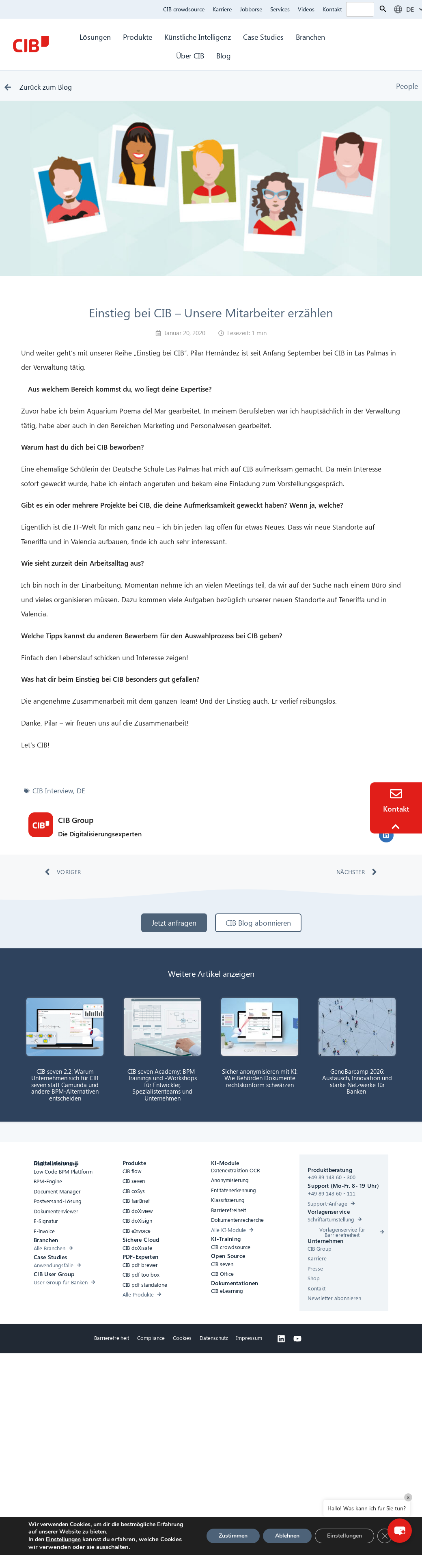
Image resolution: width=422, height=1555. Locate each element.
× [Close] (408, 1497)
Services (280, 9)
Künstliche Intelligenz (197, 37)
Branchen (311, 37)
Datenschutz (214, 1337)
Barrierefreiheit (111, 1337)
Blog (223, 55)
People (407, 86)
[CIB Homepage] (31, 44)
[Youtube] (297, 1339)
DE (81, 790)
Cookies (182, 1337)
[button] (386, 835)
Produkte (137, 37)
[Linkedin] (281, 1339)
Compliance (151, 1337)
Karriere (222, 9)
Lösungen (95, 37)
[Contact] (396, 794)
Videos (306, 9)
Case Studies (263, 37)
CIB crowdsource (184, 9)
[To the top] (397, 826)
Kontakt (332, 9)
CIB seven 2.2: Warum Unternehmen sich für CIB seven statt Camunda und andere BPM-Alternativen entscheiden (65, 1084)
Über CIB (190, 55)
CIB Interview (52, 790)
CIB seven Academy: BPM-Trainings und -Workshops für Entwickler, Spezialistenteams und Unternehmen (162, 1084)
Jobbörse (251, 9)
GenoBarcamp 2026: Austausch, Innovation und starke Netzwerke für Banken (357, 1081)
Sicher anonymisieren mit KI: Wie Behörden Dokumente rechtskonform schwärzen (259, 1078)
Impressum (249, 1337)
